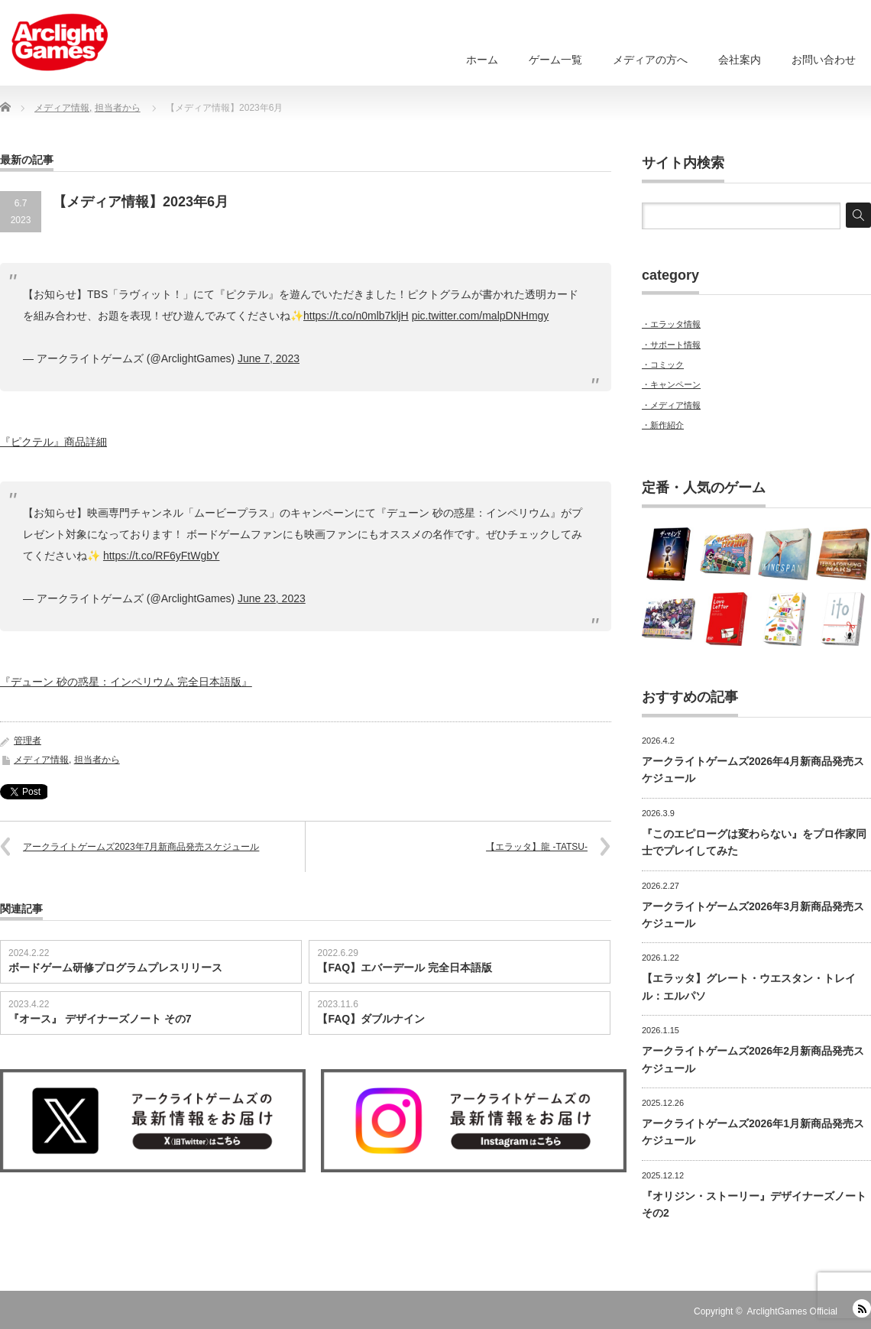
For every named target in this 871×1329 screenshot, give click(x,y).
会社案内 (739, 59)
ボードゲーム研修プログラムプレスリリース (115, 967)
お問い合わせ (824, 59)
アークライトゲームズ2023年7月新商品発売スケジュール (141, 846)
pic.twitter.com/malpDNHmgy (480, 316)
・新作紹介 (663, 424)
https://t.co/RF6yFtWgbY (161, 555)
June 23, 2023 (272, 598)
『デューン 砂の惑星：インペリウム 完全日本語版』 (126, 682)
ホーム (482, 59)
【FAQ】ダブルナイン (371, 1019)
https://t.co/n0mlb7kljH (356, 316)
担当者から (97, 759)
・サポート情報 (671, 344)
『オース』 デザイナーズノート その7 (100, 1019)
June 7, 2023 (269, 358)
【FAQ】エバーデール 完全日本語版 (404, 967)
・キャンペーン (671, 384)
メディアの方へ (650, 59)
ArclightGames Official (792, 1311)
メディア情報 (41, 759)
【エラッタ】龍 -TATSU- (537, 846)
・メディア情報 (671, 405)
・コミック (663, 364)
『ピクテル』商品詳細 (53, 442)
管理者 (27, 740)
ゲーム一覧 (555, 59)
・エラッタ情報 (671, 324)
